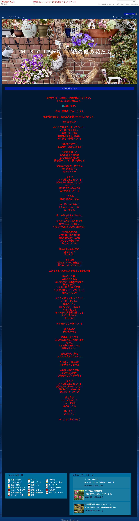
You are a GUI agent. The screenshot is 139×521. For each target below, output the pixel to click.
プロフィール (19, 17)
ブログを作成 (124, 5)
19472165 (129, 14)
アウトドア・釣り (54, 482)
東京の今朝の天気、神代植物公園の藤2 (100, 508)
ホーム (4, 17)
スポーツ (51, 480)
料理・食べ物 (14, 493)
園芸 (5, 4)
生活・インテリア (16, 490)
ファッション (14, 482)
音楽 (31, 487)
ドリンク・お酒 (15, 495)
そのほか (51, 490)
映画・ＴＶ (33, 485)
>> (106, 5)
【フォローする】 (119, 17)
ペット (32, 480)
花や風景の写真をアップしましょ (98, 504)
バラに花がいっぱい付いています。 (99, 494)
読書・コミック (35, 490)
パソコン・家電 (53, 487)
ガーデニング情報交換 (93, 491)
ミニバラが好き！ (91, 479)
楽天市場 (134, 5)
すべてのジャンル (54, 493)
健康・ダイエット (16, 487)
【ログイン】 (132, 17)
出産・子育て (14, 480)
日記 (10, 17)
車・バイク (51, 485)
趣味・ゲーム (34, 482)
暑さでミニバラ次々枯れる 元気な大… (100, 482)
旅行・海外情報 (35, 493)
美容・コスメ (14, 485)
